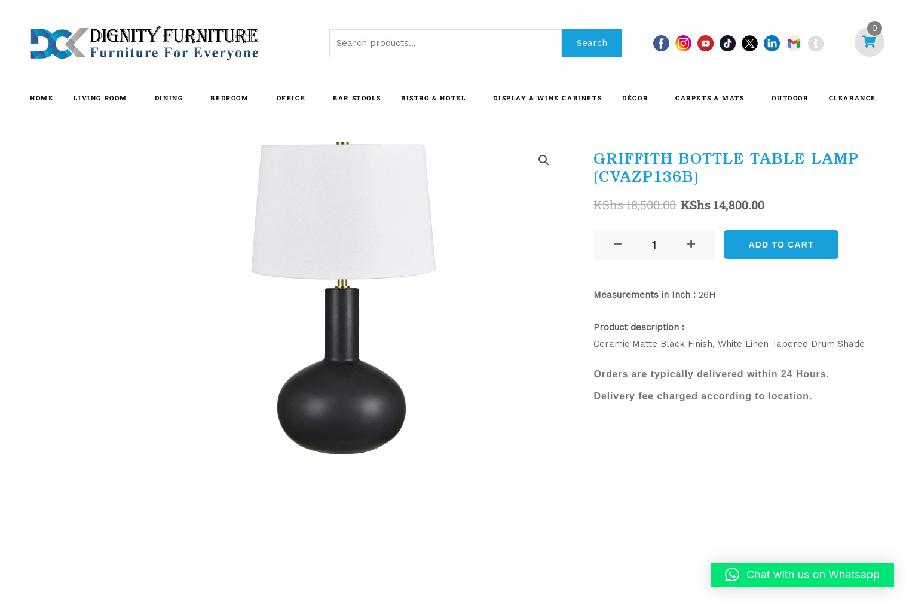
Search (592, 43)
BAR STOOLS (357, 98)
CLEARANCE (852, 98)
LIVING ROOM (100, 98)
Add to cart (780, 244)
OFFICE (291, 98)
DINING (169, 98)
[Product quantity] (654, 244)
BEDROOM (229, 98)
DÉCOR (635, 98)
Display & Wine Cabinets (547, 98)
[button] (544, 160)
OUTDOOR (790, 98)
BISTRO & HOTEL (433, 98)
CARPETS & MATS (709, 98)
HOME (41, 98)
